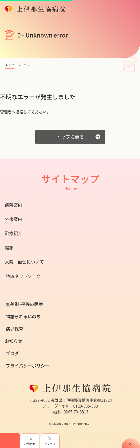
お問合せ (29, 441)
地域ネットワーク (23, 276)
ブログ (12, 353)
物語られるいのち (23, 316)
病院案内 (13, 205)
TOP (131, 443)
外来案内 (13, 219)
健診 (9, 247)
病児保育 (14, 329)
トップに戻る (70, 136)
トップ (9, 65)
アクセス (49, 441)
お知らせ (13, 341)
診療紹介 (13, 233)
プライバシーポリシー (27, 365)
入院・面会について (24, 261)
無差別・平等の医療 (24, 304)
